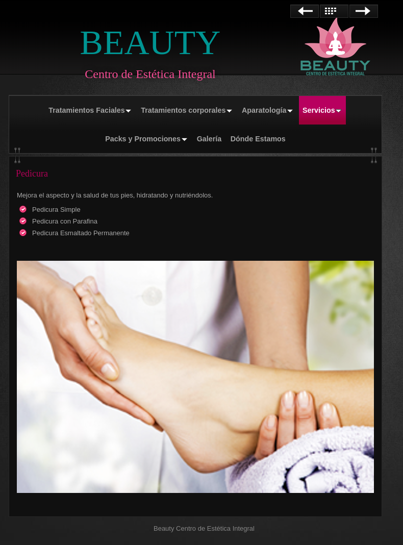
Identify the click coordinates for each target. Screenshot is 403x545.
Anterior (304, 11)
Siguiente (363, 11)
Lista (334, 11)
